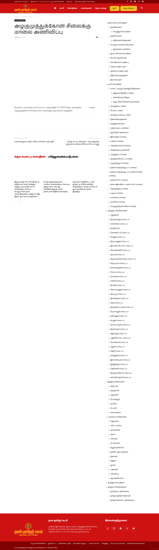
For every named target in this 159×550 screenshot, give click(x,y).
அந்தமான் (114, 390)
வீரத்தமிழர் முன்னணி (119, 150)
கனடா (113, 434)
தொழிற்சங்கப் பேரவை (120, 145)
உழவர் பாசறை (116, 193)
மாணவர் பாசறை (118, 197)
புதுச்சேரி (114, 215)
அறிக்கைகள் (116, 27)
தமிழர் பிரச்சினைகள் (117, 487)
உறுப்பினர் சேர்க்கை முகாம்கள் (126, 102)
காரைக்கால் (115, 412)
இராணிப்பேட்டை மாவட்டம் (121, 246)
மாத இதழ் (104, 543)
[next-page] (19, 201)
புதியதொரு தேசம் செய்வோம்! (85, 2)
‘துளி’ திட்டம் (52, 543)
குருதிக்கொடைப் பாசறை (121, 159)
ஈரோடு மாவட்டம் (117, 281)
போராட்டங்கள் (116, 110)
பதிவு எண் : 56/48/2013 (21, 2)
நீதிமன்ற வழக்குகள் (119, 75)
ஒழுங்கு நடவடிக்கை (121, 49)
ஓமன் (112, 465)
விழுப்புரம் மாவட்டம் (118, 263)
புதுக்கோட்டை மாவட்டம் (120, 338)
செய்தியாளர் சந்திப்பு (119, 62)
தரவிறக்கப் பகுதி (65, 543)
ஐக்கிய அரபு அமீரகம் (119, 452)
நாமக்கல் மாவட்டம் (118, 276)
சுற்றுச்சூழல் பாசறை (119, 163)
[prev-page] (15, 201)
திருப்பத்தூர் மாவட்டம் (119, 241)
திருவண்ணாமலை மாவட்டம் (123, 259)
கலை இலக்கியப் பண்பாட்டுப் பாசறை (126, 184)
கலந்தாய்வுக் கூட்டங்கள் (120, 115)
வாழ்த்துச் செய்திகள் (121, 31)
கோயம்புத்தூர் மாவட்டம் (120, 289)
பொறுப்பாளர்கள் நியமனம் (122, 44)
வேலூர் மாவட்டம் (117, 237)
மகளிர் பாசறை (116, 141)
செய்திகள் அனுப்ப (80, 543)
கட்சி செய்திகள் (20, 20)
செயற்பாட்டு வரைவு (117, 543)
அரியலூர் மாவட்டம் (118, 316)
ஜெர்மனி (114, 421)
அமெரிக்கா (115, 430)
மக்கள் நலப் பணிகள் (119, 128)
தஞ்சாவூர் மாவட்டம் (118, 333)
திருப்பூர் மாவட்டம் (118, 294)
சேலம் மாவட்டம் (117, 272)
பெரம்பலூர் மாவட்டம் (119, 311)
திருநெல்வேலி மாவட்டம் (121, 373)
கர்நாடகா (114, 386)
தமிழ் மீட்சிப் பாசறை (119, 180)
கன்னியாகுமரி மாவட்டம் (120, 377)
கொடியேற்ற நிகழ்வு (121, 97)
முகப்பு (16, 17)
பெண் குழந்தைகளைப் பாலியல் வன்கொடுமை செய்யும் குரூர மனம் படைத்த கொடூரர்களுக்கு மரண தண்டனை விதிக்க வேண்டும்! (57, 187)
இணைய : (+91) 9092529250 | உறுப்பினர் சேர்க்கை (47, 2)
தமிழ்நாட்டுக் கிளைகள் (117, 210)
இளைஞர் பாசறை (118, 137)
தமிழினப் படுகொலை (119, 491)
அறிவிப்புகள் (116, 36)
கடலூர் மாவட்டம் (117, 320)
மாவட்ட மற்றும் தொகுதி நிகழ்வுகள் (125, 88)
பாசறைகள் (86, 8)
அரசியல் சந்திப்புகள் (119, 71)
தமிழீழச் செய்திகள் (116, 482)
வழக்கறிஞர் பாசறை (119, 189)
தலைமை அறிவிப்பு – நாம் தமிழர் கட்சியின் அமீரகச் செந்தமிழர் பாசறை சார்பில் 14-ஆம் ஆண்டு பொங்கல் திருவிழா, (85, 187)
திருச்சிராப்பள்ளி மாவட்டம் (121, 307)
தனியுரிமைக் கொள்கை (136, 543)
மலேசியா (114, 474)
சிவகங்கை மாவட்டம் (119, 342)
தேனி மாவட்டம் (116, 351)
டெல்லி (113, 408)
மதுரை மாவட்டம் (117, 346)
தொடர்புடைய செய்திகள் (30, 157)
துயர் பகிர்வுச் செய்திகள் (120, 53)
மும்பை (113, 403)
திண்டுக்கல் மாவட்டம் (119, 298)
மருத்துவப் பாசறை (118, 154)
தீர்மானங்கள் (116, 80)
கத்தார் (113, 460)
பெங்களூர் (115, 399)
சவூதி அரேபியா (117, 447)
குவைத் (113, 456)
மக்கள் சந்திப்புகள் (118, 66)
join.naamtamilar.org (82, 532)
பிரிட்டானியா (116, 425)
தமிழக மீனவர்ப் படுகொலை (122, 500)
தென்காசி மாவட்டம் (118, 368)
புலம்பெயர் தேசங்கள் (117, 417)
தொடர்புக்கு (100, 8)
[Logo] (25, 8)
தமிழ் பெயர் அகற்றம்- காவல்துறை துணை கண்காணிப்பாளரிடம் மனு (82, 142)
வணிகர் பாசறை (117, 202)
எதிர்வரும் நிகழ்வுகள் (122, 40)
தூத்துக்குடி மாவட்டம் (119, 364)
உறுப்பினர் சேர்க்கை (38, 543)
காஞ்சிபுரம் (115, 228)
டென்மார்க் (115, 443)
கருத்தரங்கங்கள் (117, 123)
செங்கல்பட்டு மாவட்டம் (119, 232)
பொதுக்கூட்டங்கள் (118, 106)
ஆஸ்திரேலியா (117, 478)
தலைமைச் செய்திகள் (117, 23)
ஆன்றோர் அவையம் (119, 132)
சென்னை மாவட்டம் (118, 224)
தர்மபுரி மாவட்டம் (117, 254)
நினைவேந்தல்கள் (118, 119)
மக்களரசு (69, 2)
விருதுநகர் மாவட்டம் (119, 355)
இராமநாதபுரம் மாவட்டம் (120, 360)
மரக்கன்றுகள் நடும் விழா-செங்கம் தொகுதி (34, 141)
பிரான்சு (114, 439)
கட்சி (62, 8)
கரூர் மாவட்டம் (116, 303)
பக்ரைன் (114, 469)
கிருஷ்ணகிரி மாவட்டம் (120, 250)
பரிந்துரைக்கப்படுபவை (63, 157)
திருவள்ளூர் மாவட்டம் (119, 219)
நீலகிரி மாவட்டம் (117, 285)
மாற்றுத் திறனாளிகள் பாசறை (123, 206)
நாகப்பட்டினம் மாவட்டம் (120, 324)
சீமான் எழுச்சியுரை (118, 58)
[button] (142, 8)
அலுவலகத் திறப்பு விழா (123, 93)
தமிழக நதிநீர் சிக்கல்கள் (120, 496)
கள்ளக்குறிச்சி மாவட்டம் (120, 267)
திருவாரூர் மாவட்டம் (119, 329)
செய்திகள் (72, 8)
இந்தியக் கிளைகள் (116, 382)
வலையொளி (94, 543)
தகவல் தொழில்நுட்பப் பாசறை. (123, 167)
